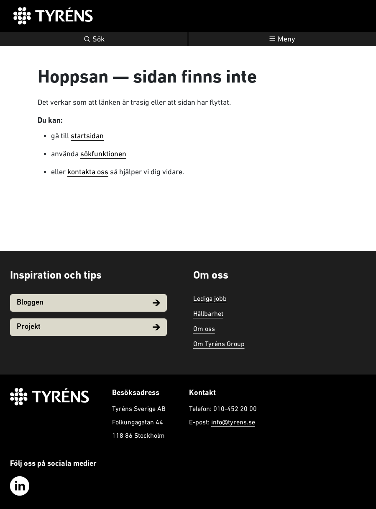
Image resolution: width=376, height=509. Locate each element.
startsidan (87, 135)
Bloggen (88, 303)
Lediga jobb (210, 298)
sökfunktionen (103, 153)
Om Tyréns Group (219, 343)
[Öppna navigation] (282, 39)
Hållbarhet (208, 313)
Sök (94, 38)
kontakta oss (87, 171)
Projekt (88, 327)
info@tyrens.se (233, 422)
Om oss (204, 328)
